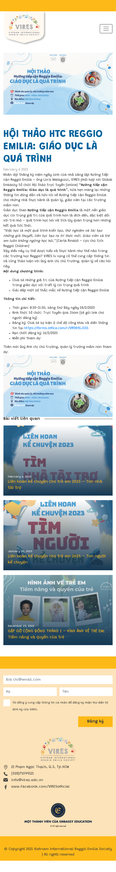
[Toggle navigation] (106, 28)
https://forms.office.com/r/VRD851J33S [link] (56, 328)
